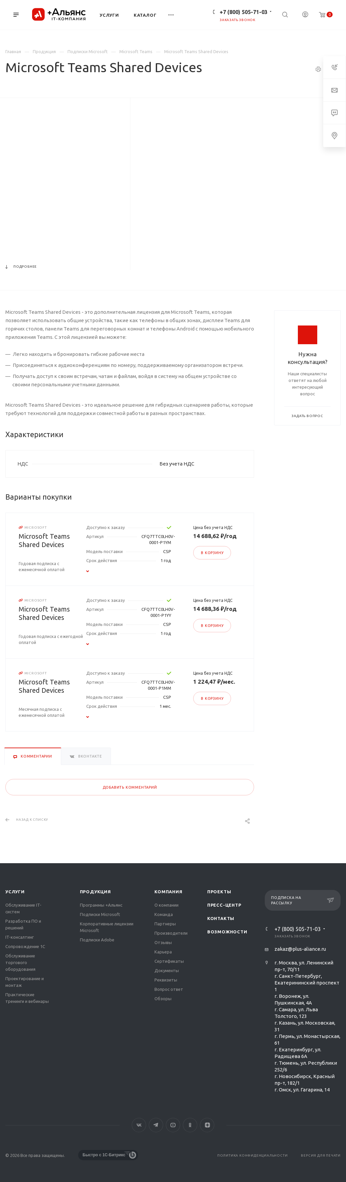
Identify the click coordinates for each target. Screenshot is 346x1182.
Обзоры (162, 998)
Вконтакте (139, 1125)
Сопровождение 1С (25, 946)
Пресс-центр (224, 905)
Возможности (227, 931)
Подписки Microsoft (100, 914)
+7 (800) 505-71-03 (243, 12)
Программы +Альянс (101, 905)
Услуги (15, 891)
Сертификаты (169, 961)
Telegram (156, 1125)
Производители (171, 933)
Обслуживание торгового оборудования (20, 962)
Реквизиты (165, 979)
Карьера (163, 951)
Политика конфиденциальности (252, 1155)
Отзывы (163, 942)
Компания (168, 891)
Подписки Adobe (97, 939)
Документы (166, 970)
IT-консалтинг (19, 937)
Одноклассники (190, 1125)
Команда (163, 914)
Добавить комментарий (130, 787)
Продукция (95, 891)
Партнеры (165, 923)
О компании (166, 905)
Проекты (219, 891)
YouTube (173, 1125)
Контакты (220, 918)
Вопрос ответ (168, 989)
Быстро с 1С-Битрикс (104, 1155)
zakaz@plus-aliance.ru (300, 949)
